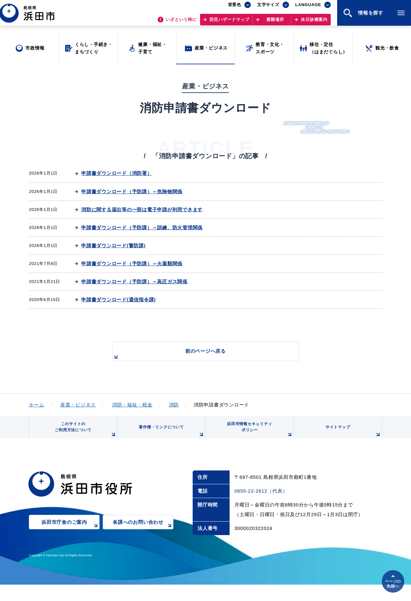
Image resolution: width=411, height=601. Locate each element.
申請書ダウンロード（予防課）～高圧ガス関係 (134, 281)
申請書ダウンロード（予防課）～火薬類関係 (131, 263)
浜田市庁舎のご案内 (70, 533)
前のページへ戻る (198, 354)
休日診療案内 (314, 22)
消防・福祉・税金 (132, 404)
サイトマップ (352, 436)
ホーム (36, 404)
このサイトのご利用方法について (83, 434)
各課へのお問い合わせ (143, 533)
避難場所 (275, 22)
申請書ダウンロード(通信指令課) (118, 299)
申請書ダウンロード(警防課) (113, 245)
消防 (174, 404)
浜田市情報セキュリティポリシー (258, 434)
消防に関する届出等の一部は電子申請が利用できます (142, 209)
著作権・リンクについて (170, 436)
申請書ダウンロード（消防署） (116, 173)
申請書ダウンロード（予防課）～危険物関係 (131, 191)
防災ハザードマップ (229, 22)
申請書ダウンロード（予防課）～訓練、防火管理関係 (142, 227)
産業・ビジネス (78, 404)
